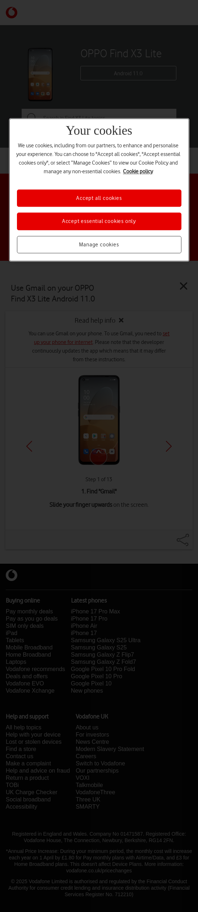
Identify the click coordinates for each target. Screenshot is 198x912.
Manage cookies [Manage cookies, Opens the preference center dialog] (99, 244)
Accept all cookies (99, 198)
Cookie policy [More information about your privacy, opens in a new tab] (138, 171)
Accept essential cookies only (99, 221)
